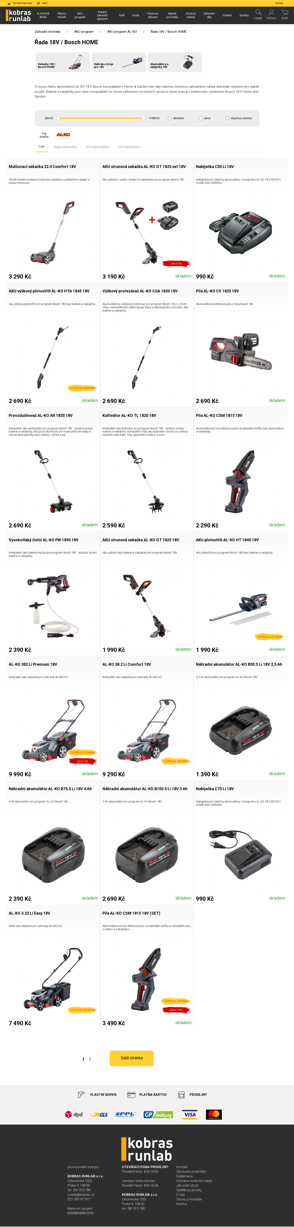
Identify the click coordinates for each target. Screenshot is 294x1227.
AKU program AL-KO (122, 32)
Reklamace (184, 1177)
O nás (180, 1195)
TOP (41, 147)
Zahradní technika (47, 32)
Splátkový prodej (188, 1190)
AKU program (83, 32)
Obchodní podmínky (191, 1172)
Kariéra (181, 1204)
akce (207, 118)
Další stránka (197, 1059)
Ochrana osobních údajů (194, 1181)
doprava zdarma (241, 118)
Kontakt (182, 1167)
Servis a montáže (189, 1200)
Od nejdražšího (129, 147)
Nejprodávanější (65, 147)
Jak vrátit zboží (187, 1186)
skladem (178, 118)
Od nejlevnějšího (98, 147)
